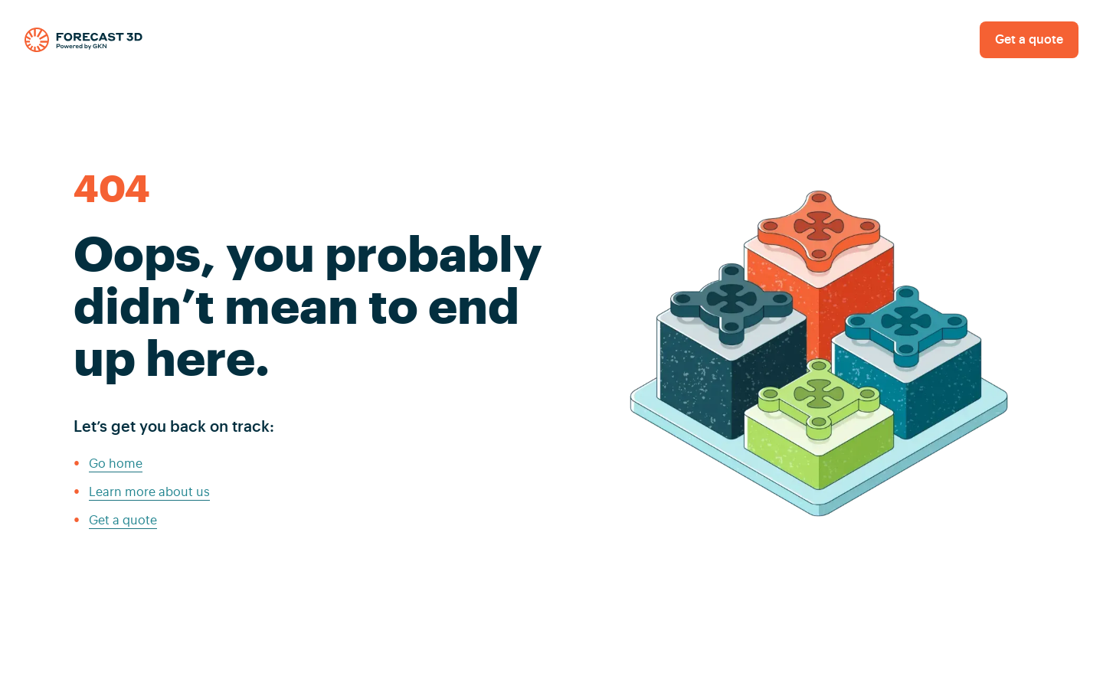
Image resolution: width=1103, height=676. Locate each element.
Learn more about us (149, 492)
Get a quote (1029, 40)
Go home (115, 464)
